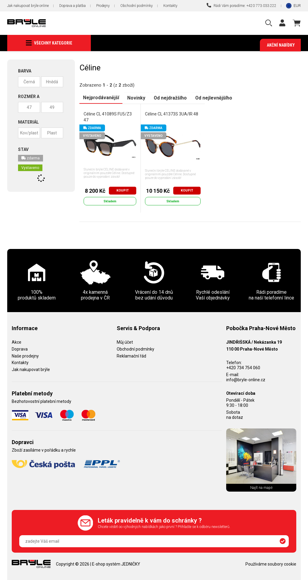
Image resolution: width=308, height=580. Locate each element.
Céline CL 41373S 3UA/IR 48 (171, 114)
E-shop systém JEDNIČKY (116, 564)
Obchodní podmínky (136, 6)
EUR (297, 5)
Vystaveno (30, 168)
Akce (16, 342)
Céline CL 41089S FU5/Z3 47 (108, 117)
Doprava (20, 349)
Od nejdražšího (169, 98)
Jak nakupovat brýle (31, 369)
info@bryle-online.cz (245, 379)
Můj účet (125, 342)
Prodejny (103, 6)
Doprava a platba (72, 6)
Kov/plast (29, 133)
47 (29, 107)
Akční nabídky (281, 45)
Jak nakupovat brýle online (28, 6)
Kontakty (170, 6)
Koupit (122, 190)
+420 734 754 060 (243, 367)
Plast (52, 133)
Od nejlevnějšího (211, 98)
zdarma (30, 158)
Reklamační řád (131, 356)
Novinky (135, 98)
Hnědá (52, 82)
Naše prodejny (25, 356)
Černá (29, 82)
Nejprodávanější (100, 98)
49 (52, 107)
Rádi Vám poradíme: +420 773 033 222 (241, 5)
